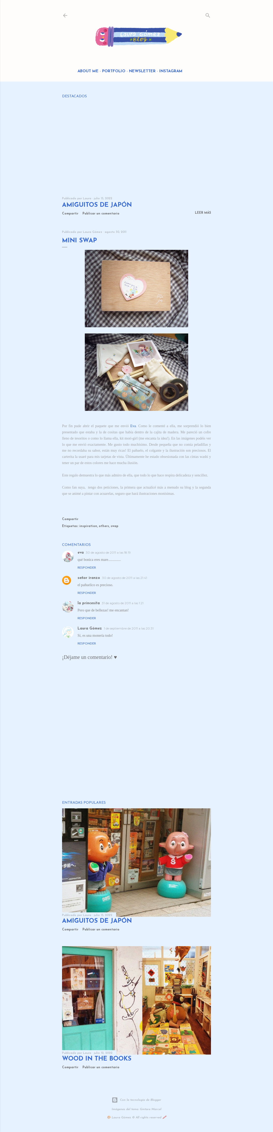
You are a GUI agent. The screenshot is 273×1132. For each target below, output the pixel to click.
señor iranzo (89, 578)
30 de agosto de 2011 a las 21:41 (124, 578)
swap (114, 526)
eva (81, 553)
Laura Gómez (90, 629)
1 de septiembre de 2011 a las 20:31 (129, 628)
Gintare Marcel (150, 1109)
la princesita (89, 603)
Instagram (171, 71)
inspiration (88, 526)
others (104, 526)
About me (88, 71)
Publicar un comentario (100, 213)
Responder (87, 567)
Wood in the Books (96, 1059)
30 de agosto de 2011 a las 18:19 (108, 552)
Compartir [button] (70, 213)
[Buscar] (208, 14)
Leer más (203, 212)
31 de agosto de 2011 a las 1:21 (122, 603)
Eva (133, 426)
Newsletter (142, 71)
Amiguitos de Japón (97, 205)
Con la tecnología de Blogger (136, 1100)
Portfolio (113, 71)
